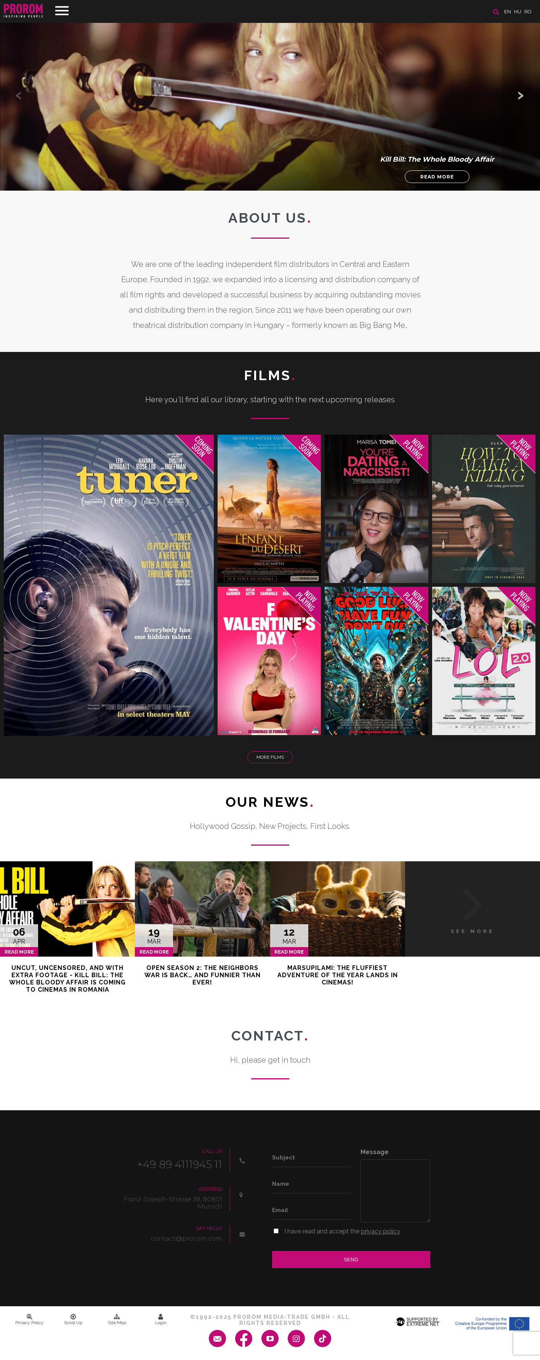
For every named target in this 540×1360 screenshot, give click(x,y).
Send (351, 1259)
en (507, 11)
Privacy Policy (29, 1319)
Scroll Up (73, 1319)
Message (375, 1152)
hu (517, 11)
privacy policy (380, 1231)
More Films (270, 757)
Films (270, 375)
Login (161, 1319)
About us (270, 218)
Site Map (117, 1319)
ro (528, 11)
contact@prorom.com (186, 1238)
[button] (521, 95)
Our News (270, 802)
